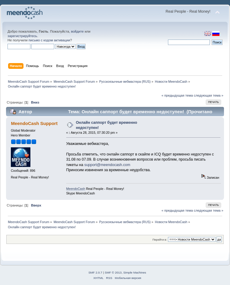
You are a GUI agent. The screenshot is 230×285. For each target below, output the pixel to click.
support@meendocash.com (107, 165)
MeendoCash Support (34, 123)
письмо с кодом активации (49, 40)
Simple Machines (134, 272)
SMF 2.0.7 (95, 272)
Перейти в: (159, 239)
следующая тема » (208, 95)
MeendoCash (75, 189)
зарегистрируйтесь (22, 36)
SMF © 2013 (113, 272)
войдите (77, 31)
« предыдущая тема (177, 95)
